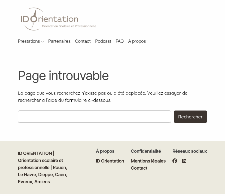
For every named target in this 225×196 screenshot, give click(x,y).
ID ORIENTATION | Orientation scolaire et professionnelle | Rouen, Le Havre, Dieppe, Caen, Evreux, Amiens (42, 167)
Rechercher (190, 117)
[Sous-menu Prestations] (42, 41)
